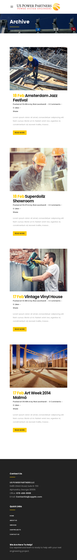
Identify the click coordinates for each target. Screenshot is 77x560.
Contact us (14, 534)
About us (13, 520)
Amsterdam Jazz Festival (35, 98)
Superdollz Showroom (29, 199)
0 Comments (54, 104)
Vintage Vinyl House (43, 296)
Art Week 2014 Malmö (32, 395)
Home (12, 516)
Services (13, 525)
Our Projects (15, 530)
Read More (20, 132)
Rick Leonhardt (39, 104)
